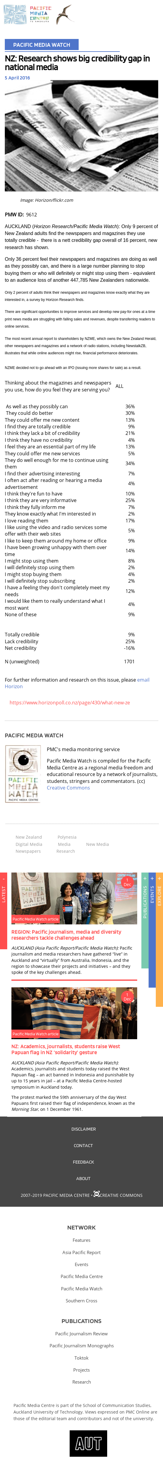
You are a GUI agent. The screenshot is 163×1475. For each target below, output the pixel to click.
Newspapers (28, 851)
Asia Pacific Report (81, 1252)
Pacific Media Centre (82, 1276)
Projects (81, 1370)
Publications (145, 902)
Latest (3, 920)
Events (152, 894)
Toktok (81, 1358)
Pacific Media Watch (41, 44)
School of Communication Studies (116, 1405)
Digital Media (29, 844)
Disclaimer (83, 1129)
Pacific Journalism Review (81, 1334)
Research (65, 851)
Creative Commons (68, 787)
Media (64, 844)
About (83, 1178)
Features (81, 1240)
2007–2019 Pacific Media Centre (55, 1195)
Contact (83, 1145)
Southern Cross (81, 1301)
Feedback (83, 1162)
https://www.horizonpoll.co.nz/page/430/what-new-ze (70, 702)
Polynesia (67, 837)
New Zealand (29, 837)
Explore (159, 896)
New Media (97, 844)
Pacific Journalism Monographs (82, 1346)
